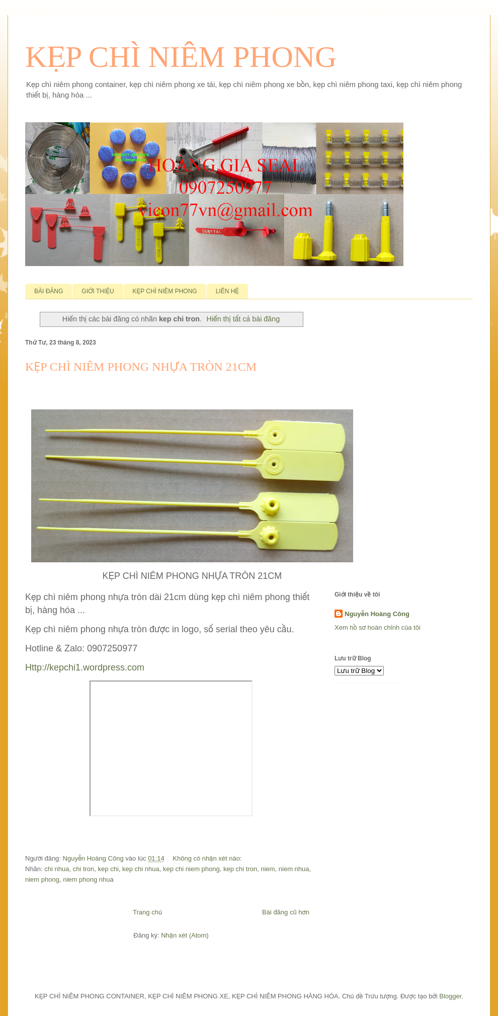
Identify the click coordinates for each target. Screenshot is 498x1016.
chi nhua (56, 869)
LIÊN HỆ (227, 291)
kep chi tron (240, 869)
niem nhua (294, 869)
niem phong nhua (88, 879)
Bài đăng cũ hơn (285, 912)
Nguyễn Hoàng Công (377, 614)
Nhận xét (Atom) (184, 935)
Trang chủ (147, 912)
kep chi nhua (140, 869)
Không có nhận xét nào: (208, 858)
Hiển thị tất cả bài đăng (243, 319)
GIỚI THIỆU (97, 291)
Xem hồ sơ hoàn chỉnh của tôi (378, 627)
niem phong (42, 879)
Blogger (450, 996)
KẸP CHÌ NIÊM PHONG (181, 56)
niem (268, 869)
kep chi (108, 869)
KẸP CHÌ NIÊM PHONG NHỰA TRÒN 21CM (141, 366)
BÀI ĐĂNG (48, 291)
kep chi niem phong (191, 869)
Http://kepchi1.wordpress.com (84, 667)
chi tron (84, 869)
